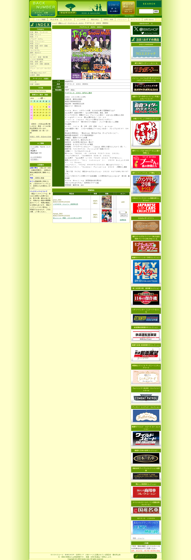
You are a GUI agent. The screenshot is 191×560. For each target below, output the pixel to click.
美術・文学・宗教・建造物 (39, 64)
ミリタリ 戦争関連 (36, 59)
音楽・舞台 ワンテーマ (39, 32)
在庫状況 (123, 220)
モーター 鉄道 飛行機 (39, 57)
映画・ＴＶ (34, 37)
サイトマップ (135, 19)
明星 (134, 538)
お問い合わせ (149, 19)
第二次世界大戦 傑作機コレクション (146, 288)
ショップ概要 (40, 19)
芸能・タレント (35, 34)
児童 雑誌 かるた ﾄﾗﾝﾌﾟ (38, 73)
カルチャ (33, 66)
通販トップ (62, 23)
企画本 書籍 (35, 75)
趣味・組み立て (35, 53)
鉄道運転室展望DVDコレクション (146, 327)
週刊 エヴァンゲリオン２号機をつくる (146, 173)
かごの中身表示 (36, 157)
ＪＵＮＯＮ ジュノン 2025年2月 (65, 204)
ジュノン (140, 538)
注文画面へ (34, 159)
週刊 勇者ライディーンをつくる (146, 63)
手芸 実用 (34, 48)
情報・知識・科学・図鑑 (39, 46)
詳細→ (47, 95)
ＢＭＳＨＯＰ (69, 555)
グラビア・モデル (36, 39)
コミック (113, 16)
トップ (54, 23)
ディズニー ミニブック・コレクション (146, 407)
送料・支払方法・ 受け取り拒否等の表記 (145, 551)
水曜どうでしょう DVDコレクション (146, 119)
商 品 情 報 (54, 19)
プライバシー (122, 19)
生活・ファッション (37, 41)
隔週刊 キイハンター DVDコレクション (146, 257)
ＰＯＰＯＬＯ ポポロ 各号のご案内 (78, 93)
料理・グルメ (35, 43)
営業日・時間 (108, 19)
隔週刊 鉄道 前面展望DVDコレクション (146, 345)
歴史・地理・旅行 (36, 62)
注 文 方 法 (68, 19)
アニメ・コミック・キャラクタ (40, 69)
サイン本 (33, 82)
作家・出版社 (35, 84)
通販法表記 (95, 19)
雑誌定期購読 (129, 16)
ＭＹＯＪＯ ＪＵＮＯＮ (146, 518)
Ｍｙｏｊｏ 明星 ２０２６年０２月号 (67, 218)
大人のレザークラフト (146, 218)
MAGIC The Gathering (38, 91)
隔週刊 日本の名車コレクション (146, 450)
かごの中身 (81, 19)
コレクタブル (35, 50)
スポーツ (33, 55)
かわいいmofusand (146, 44)
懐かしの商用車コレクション (146, 484)
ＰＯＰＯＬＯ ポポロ (76, 23)
